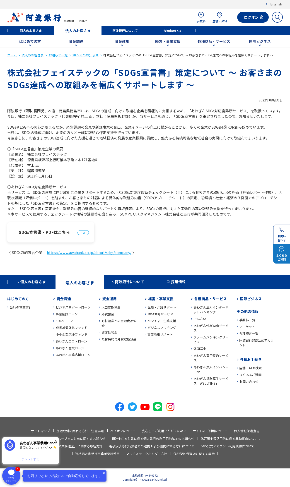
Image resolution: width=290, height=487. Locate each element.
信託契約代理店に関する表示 (194, 453)
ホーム (12, 55)
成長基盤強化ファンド (71, 327)
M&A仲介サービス (160, 314)
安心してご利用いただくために (164, 431)
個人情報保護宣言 (246, 431)
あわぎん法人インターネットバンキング (210, 309)
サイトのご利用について (210, 431)
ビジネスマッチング (161, 327)
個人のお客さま (31, 30)
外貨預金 (108, 314)
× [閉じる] (56, 441)
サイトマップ (40, 431)
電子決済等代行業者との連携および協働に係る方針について (152, 446)
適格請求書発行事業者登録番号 (97, 453)
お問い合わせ (248, 381)
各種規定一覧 (248, 333)
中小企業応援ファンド (71, 334)
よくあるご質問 (250, 374)
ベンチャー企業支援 (161, 321)
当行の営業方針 (21, 307)
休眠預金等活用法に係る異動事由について (231, 438)
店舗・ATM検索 (250, 368)
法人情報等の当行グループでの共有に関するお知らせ (67, 438)
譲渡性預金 (109, 332)
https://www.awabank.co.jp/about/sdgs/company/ (89, 252)
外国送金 (199, 348)
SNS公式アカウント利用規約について (227, 446)
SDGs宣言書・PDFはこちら (44, 232)
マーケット (247, 326)
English (276, 4)
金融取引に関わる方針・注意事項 (80, 431)
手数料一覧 (247, 320)
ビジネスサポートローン (73, 307)
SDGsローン (64, 321)
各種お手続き (251, 359)
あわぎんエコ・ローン (71, 341)
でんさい (199, 319)
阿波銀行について (125, 30)
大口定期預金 (111, 307)
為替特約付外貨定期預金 (119, 339)
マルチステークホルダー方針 (146, 453)
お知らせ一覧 (58, 55)
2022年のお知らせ (85, 55)
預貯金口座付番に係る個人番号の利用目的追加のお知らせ (153, 438)
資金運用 (122, 41)
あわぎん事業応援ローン (73, 355)
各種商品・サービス (214, 41)
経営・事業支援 (168, 41)
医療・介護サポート (161, 307)
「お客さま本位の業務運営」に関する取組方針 (69, 446)
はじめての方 (30, 41)
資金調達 (76, 41)
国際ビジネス (260, 41)
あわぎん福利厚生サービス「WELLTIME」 (210, 381)
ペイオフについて (123, 431)
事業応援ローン (67, 314)
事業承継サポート (160, 334)
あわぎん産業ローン (70, 348)
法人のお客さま (78, 30)
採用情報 (170, 31)
